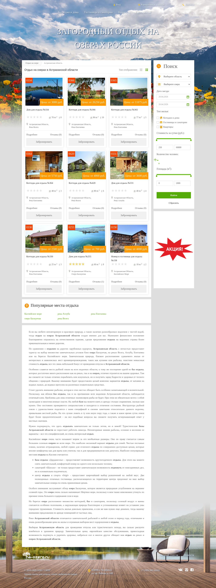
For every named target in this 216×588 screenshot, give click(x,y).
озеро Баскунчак (32, 318)
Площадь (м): (164, 168)
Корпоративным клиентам (151, 4)
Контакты (188, 4)
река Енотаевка (98, 313)
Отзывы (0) (56, 134)
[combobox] (176, 76)
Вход (117, 4)
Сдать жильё (143, 12)
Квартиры (124, 12)
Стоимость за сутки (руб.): (170, 133)
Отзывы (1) (98, 281)
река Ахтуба (64, 313)
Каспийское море (33, 313)
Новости (189, 555)
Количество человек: (167, 154)
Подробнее (31, 134)
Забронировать (44, 141)
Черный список (169, 555)
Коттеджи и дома (68, 12)
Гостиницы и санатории (98, 12)
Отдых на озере (32, 63)
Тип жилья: (163, 111)
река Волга (63, 318)
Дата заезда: (163, 91)
